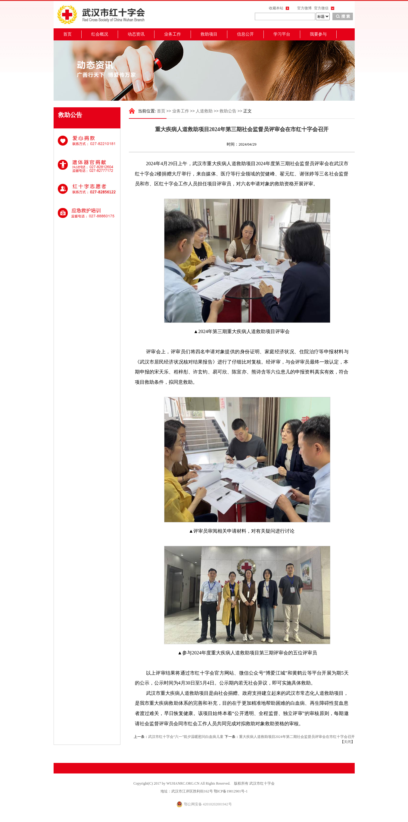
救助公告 (228, 111)
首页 (67, 34)
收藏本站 (276, 8)
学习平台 (281, 34)
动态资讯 (136, 34)
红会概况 (99, 34)
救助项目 (209, 34)
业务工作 (172, 34)
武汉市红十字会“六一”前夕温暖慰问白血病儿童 (186, 737)
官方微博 (304, 8)
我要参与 (318, 34)
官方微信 (321, 8)
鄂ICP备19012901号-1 (231, 791)
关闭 (347, 742)
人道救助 (204, 111)
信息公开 (245, 34)
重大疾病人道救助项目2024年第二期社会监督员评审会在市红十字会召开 (297, 737)
